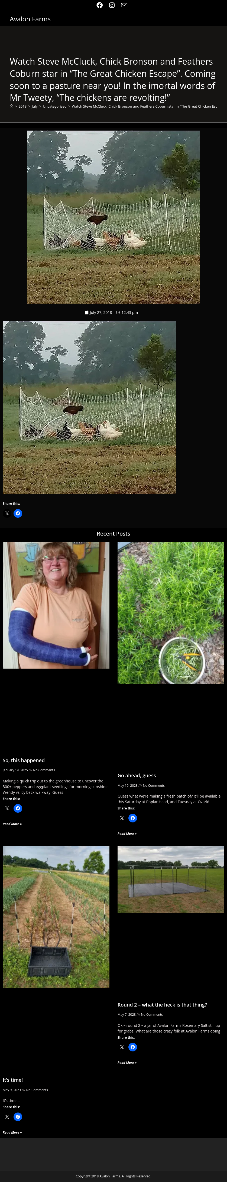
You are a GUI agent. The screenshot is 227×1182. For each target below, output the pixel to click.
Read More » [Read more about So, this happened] (12, 824)
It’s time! (13, 1080)
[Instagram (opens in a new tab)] (112, 5)
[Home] (11, 106)
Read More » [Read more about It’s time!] (12, 1132)
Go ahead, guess (137, 775)
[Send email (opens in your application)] (124, 5)
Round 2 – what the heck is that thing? (162, 1004)
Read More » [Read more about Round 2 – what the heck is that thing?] (127, 1062)
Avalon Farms (30, 18)
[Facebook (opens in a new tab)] (101, 5)
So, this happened (24, 760)
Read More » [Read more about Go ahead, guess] (127, 833)
